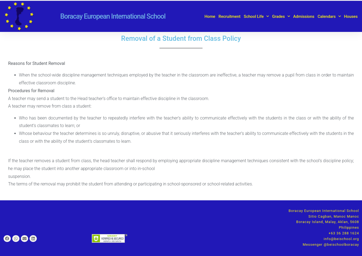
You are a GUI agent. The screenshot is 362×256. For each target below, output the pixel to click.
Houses (351, 16)
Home (209, 16)
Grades (281, 16)
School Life (256, 16)
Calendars (329, 16)
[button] (7, 238)
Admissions (303, 16)
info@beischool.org (341, 239)
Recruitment (229, 16)
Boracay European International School (112, 16)
